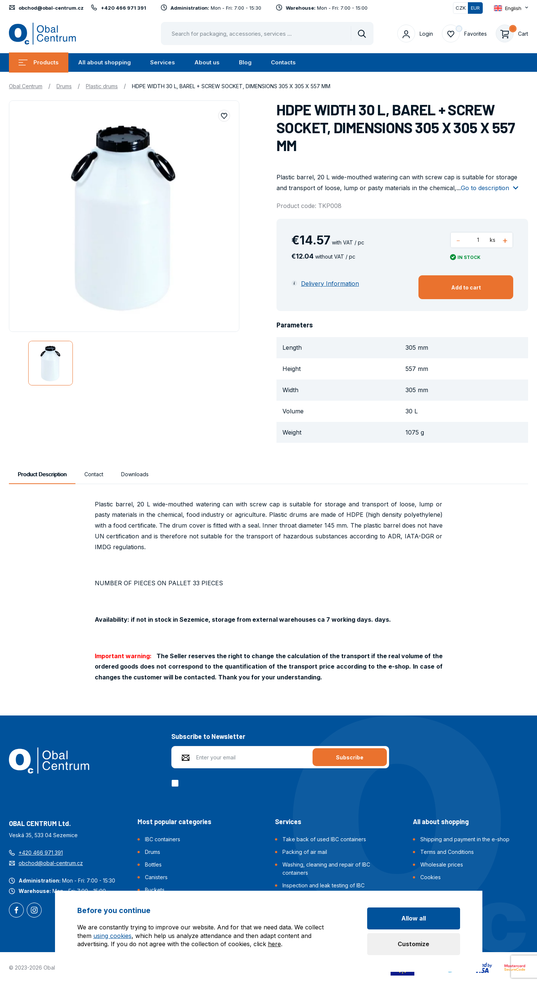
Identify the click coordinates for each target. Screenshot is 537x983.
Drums (64, 86)
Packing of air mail (304, 852)
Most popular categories (174, 821)
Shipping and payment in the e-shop (464, 839)
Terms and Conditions (447, 852)
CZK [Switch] (461, 8)
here (274, 944)
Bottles (153, 864)
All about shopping (104, 62)
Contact (93, 474)
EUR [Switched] (475, 8)
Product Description (42, 474)
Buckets (155, 890)
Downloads (135, 474)
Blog (245, 62)
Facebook (16, 910)
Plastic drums (102, 86)
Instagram (34, 910)
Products (39, 62)
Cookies (430, 877)
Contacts (283, 62)
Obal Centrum (25, 86)
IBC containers (162, 839)
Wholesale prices (441, 864)
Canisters (156, 877)
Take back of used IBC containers (324, 839)
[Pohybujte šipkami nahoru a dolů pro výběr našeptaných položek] (267, 33)
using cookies (112, 935)
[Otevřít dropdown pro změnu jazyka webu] (511, 8)
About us (207, 62)
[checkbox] (176, 783)
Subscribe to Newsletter (208, 736)
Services (162, 62)
